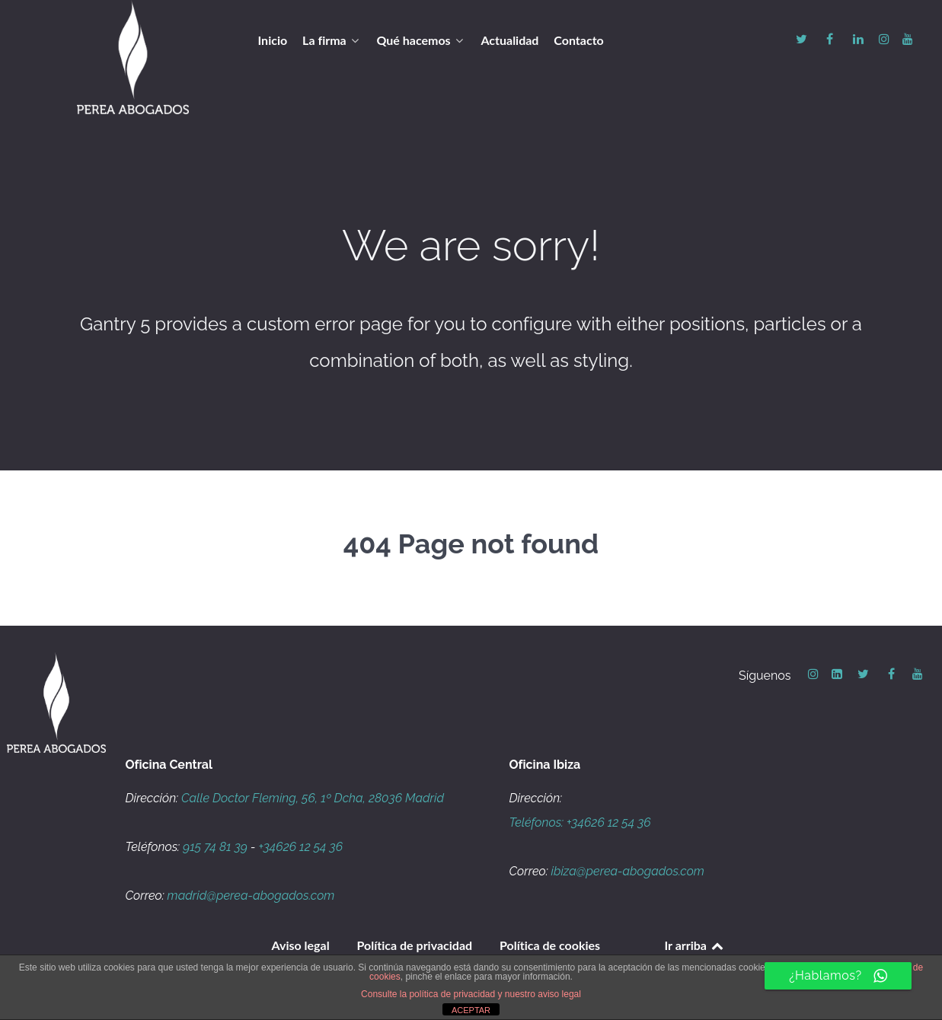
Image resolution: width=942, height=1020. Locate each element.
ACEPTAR (471, 1010)
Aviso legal (301, 945)
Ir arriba (695, 945)
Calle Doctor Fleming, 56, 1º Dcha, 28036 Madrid (312, 798)
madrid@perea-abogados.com (251, 895)
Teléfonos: (538, 822)
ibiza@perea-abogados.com (627, 871)
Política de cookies (550, 945)
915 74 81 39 (215, 847)
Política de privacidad (415, 945)
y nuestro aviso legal (539, 994)
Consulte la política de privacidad (428, 994)
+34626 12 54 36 (300, 847)
